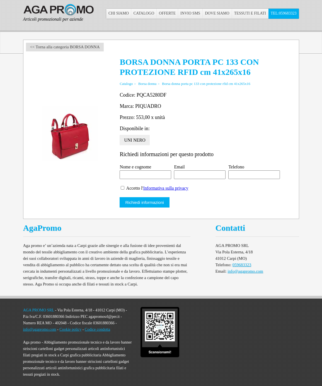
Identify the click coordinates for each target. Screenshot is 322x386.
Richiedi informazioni (144, 202)
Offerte (167, 13)
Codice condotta (97, 329)
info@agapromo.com (245, 271)
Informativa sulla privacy (165, 188)
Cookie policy (70, 329)
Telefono (236, 167)
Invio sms (190, 13)
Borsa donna (147, 84)
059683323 (242, 265)
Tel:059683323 (284, 13)
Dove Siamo (217, 13)
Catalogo (144, 13)
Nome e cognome (135, 167)
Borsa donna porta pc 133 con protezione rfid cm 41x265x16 (206, 84)
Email (179, 167)
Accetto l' (154, 188)
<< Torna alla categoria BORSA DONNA (65, 47)
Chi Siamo (118, 13)
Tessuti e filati (250, 13)
